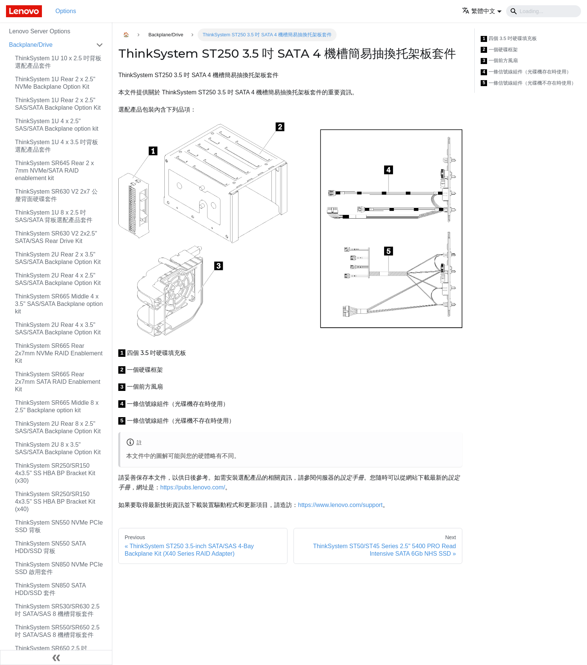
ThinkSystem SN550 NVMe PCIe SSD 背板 (59, 526)
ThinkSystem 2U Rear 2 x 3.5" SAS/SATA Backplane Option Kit (58, 258)
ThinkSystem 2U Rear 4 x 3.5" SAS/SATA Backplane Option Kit (58, 328)
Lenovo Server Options (39, 31)
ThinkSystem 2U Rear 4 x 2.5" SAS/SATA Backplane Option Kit (58, 279)
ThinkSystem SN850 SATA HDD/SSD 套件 (50, 589)
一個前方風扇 (499, 61)
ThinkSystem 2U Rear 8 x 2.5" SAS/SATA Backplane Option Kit (58, 427)
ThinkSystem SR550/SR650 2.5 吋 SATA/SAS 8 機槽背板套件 (57, 631)
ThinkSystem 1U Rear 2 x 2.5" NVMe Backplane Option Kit (55, 83)
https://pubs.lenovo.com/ (192, 487)
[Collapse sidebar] (56, 657)
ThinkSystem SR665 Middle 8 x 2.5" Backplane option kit (56, 406)
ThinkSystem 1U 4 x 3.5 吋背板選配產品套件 (56, 146)
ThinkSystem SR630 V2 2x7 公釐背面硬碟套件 (56, 195)
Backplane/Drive (31, 45)
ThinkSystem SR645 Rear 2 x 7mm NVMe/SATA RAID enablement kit (54, 170)
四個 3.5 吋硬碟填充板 (509, 39)
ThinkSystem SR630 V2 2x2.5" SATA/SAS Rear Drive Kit (56, 237)
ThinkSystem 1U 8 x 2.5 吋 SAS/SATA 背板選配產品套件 (53, 216)
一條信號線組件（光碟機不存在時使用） (528, 83)
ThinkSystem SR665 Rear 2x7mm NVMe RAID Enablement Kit (59, 353)
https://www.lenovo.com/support (340, 505)
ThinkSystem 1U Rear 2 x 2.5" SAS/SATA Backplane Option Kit (58, 104)
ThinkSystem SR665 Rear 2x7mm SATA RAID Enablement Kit (57, 381)
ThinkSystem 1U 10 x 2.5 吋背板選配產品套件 (58, 62)
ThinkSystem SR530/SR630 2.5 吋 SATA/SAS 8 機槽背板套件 (57, 610)
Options (65, 11)
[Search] (543, 11)
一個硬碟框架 (499, 50)
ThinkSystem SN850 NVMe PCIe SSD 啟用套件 (59, 568)
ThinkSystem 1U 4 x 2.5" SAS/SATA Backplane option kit (56, 125)
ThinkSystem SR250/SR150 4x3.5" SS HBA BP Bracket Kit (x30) (55, 473)
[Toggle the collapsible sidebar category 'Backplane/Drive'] (99, 45)
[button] (482, 11)
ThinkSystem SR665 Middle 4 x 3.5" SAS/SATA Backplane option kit (59, 304)
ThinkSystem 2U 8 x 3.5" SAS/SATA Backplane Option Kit (58, 448)
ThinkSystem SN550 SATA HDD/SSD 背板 (50, 547)
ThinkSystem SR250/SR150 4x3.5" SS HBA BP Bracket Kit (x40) (55, 501)
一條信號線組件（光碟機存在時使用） (526, 72)
